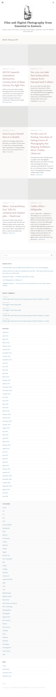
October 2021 (6, 356)
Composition (6, 538)
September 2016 (7, 486)
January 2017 (6, 472)
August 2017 (6, 448)
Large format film (7, 579)
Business (5, 535)
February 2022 (7, 346)
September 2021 (7, 360)
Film (4, 562)
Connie (4, 297)
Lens (4, 589)
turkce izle (5, 302)
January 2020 (6, 418)
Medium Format (7, 596)
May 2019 (5, 435)
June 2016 (5, 496)
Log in (4, 666)
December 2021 (7, 353)
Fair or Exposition (7, 559)
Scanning (5, 630)
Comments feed (7, 672)
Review (5, 624)
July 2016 (5, 493)
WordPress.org (7, 676)
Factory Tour (6, 555)
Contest (5, 542)
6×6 (4, 518)
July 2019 (5, 431)
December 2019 (7, 421)
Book (4, 531)
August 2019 (6, 428)
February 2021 (6, 380)
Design (5, 548)
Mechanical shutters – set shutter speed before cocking (18, 276)
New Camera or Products (10, 603)
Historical (5, 572)
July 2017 (5, 452)
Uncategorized (7, 647)
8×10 (4, 521)
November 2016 (7, 479)
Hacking (5, 569)
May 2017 (5, 459)
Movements (6, 600)
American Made (7, 525)
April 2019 (5, 438)
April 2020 (6, 407)
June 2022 (5, 336)
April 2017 (5, 462)
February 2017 (6, 469)
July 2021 (5, 363)
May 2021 (5, 370)
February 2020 (7, 414)
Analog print (6, 528)
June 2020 (5, 400)
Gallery (5, 565)
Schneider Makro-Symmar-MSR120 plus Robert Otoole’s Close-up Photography (25, 267)
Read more (8, 102)
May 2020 (5, 404)
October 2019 (6, 424)
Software (5, 637)
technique (5, 641)
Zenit (4, 654)
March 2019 (6, 441)
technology (6, 644)
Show (4, 634)
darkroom (5, 545)
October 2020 (7, 394)
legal (4, 583)
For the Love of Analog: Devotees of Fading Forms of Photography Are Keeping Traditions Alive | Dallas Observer (41, 143)
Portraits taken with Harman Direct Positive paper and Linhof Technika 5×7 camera (26, 299)
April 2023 (5, 332)
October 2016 (6, 482)
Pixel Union (42, 687)
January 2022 (6, 349)
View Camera (6, 651)
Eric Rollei (5, 319)
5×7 (4, 514)
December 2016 (7, 476)
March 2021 (6, 377)
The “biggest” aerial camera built (12, 304)
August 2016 (6, 489)
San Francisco (6, 627)
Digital (4, 552)
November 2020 (7, 390)
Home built (6, 576)
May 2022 (5, 339)
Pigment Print (6, 617)
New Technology (7, 606)
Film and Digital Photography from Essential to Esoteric (28, 24)
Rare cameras (6, 620)
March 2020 (6, 411)
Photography (6, 613)
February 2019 (6, 445)
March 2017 (6, 465)
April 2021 (5, 373)
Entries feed (6, 669)
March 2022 (6, 342)
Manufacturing (7, 593)
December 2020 (7, 387)
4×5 (4, 511)
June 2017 (5, 455)
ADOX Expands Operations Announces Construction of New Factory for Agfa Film (14, 79)
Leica (4, 586)
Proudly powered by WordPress (20, 687)
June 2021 (5, 366)
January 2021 (6, 383)
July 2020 (5, 397)
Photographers (7, 610)
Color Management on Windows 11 (12, 280)
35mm (4, 507)
